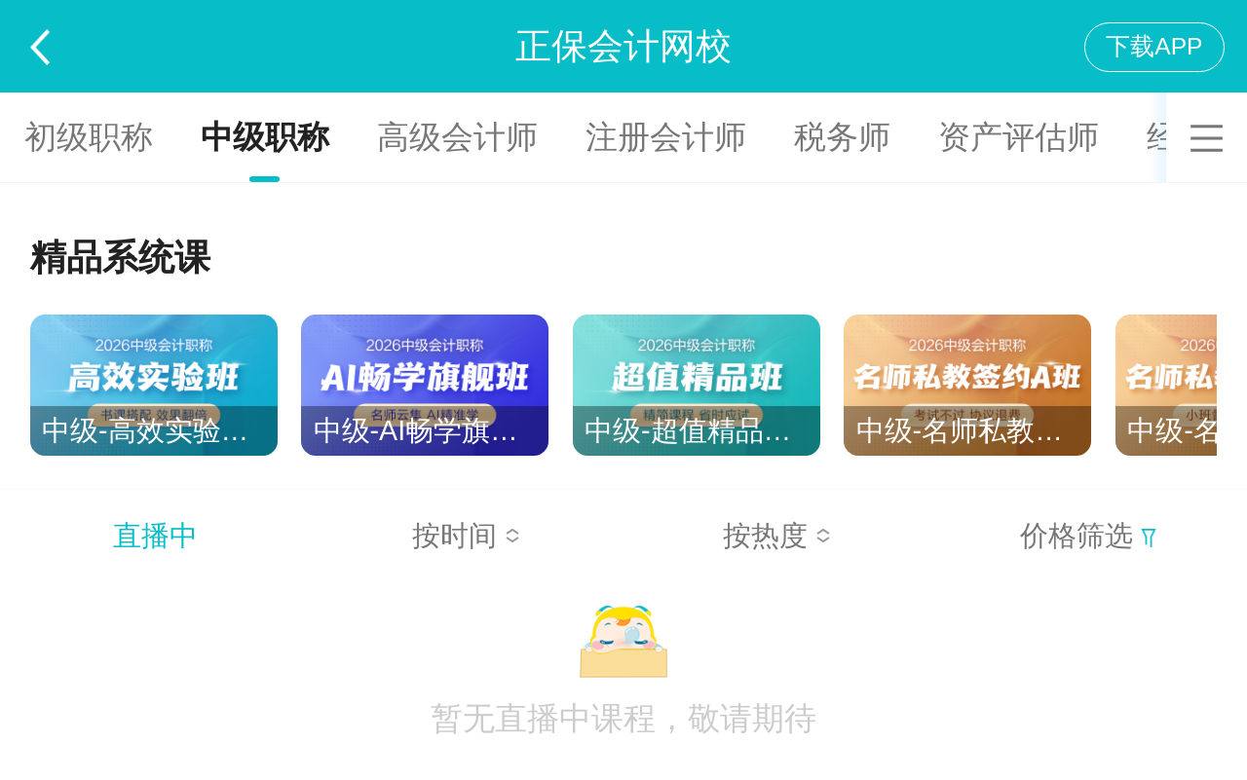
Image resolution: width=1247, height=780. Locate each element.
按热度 (777, 535)
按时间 (466, 535)
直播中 (155, 535)
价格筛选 (1088, 535)
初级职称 (88, 137)
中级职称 (265, 137)
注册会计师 (666, 137)
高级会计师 (457, 137)
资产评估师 (1018, 137)
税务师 (842, 137)
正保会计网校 (623, 46)
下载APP (1154, 46)
